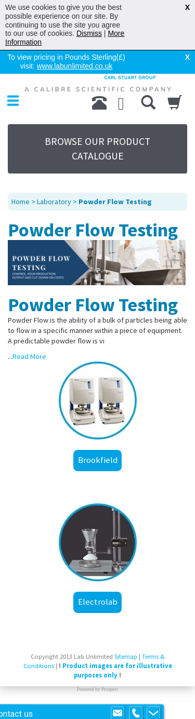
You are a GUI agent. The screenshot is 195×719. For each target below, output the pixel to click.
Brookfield (98, 459)
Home (20, 201)
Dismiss (89, 33)
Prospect (109, 689)
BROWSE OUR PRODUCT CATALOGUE (97, 148)
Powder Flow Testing (115, 201)
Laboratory (54, 201)
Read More (29, 356)
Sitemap (125, 656)
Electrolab (98, 601)
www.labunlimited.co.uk (75, 66)
